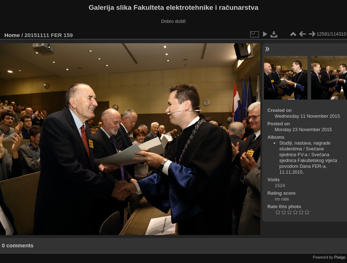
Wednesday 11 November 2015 (307, 116)
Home (12, 35)
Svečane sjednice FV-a (301, 151)
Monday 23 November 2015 (303, 129)
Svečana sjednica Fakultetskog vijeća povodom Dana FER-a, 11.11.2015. (308, 163)
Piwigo (340, 257)
